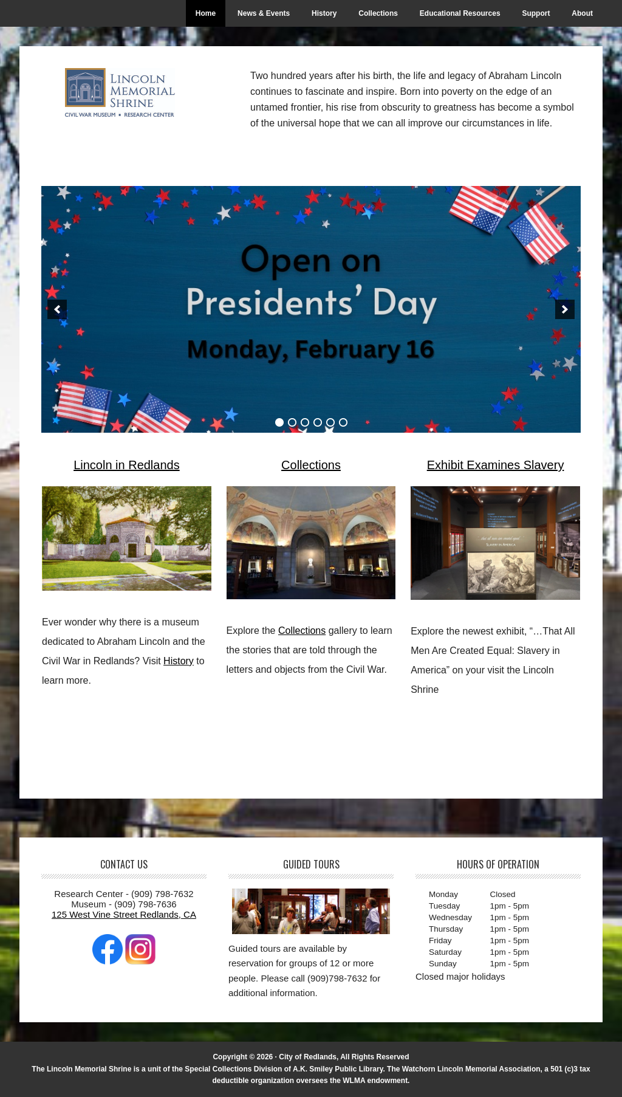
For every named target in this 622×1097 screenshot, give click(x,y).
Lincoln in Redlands (126, 465)
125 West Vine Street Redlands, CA (124, 914)
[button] (57, 309)
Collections (311, 465)
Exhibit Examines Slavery (495, 465)
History (178, 661)
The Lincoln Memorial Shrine (123, 92)
